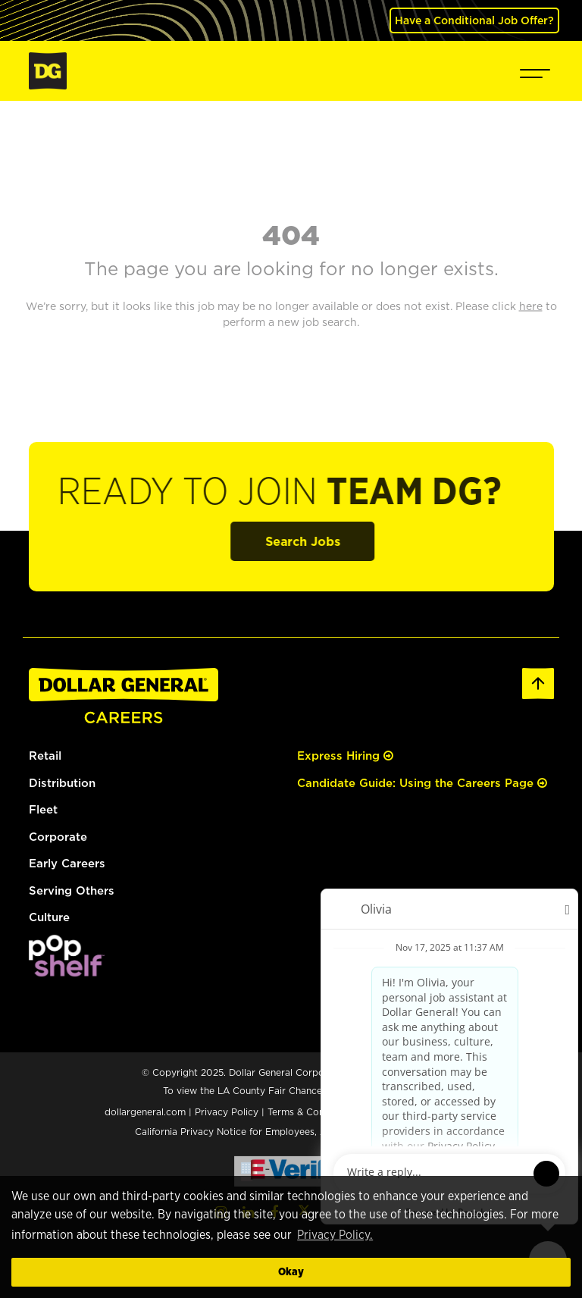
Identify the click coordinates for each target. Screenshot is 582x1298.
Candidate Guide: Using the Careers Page (422, 782)
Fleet (43, 809)
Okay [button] (291, 1272)
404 (291, 234)
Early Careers (67, 863)
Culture (49, 917)
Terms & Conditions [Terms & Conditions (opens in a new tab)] (311, 1112)
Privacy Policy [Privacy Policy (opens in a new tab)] (226, 1112)
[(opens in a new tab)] (67, 954)
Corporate (58, 836)
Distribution (62, 782)
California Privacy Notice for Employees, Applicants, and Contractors (291, 1132)
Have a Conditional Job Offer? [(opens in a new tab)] (474, 20)
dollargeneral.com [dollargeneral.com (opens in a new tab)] (145, 1112)
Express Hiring (345, 755)
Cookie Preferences (421, 1111)
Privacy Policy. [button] (335, 1235)
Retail (45, 755)
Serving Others (71, 890)
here (410, 1091)
